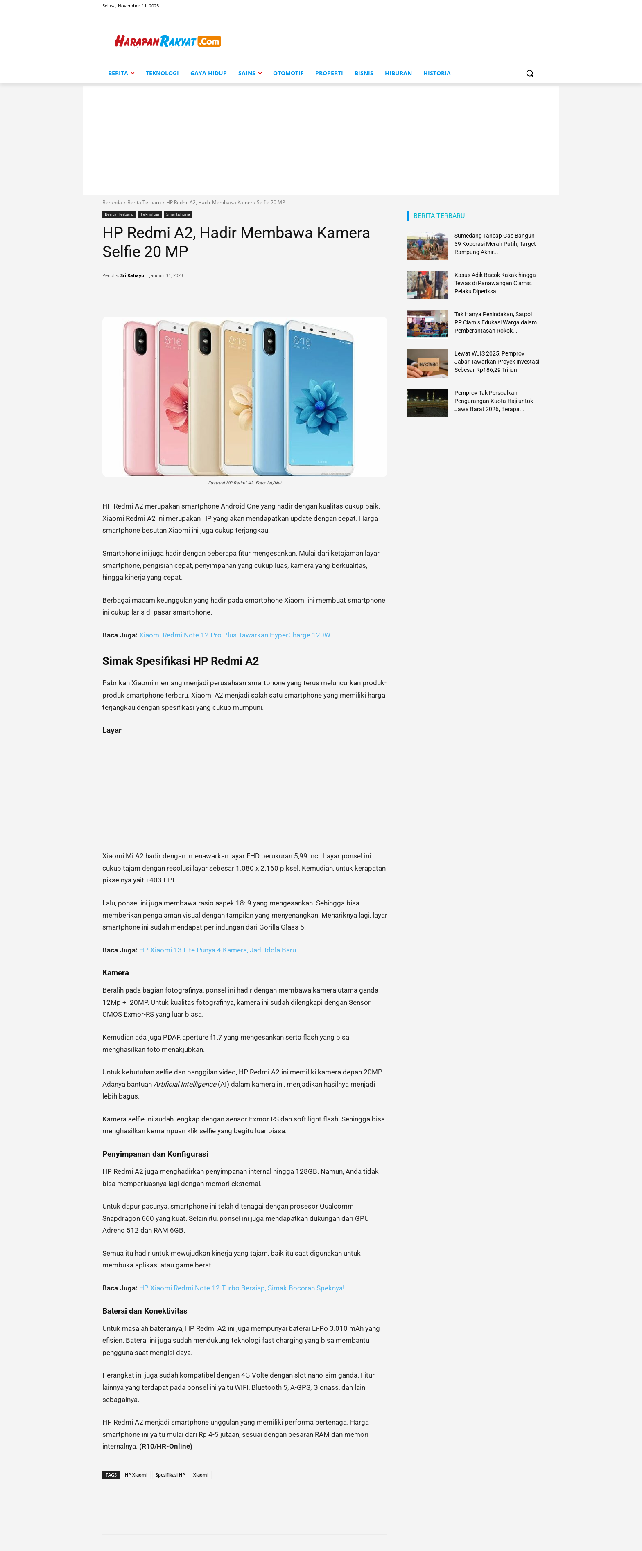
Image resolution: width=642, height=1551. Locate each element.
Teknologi (150, 214)
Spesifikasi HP (170, 1475)
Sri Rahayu (132, 275)
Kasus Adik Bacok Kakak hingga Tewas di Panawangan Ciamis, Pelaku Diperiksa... (495, 283)
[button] (530, 73)
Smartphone (178, 214)
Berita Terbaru (144, 202)
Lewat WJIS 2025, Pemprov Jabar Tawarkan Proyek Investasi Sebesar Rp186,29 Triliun (496, 361)
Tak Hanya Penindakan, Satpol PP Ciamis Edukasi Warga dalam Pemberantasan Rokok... (495, 322)
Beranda (112, 202)
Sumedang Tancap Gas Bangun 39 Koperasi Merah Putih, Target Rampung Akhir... (495, 243)
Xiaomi (200, 1475)
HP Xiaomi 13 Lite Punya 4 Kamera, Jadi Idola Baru (217, 950)
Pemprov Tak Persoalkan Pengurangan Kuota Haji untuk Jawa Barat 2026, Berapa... (493, 400)
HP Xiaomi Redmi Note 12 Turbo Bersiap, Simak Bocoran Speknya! (241, 1288)
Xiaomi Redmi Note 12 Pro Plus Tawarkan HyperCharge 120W (234, 635)
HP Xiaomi (136, 1475)
